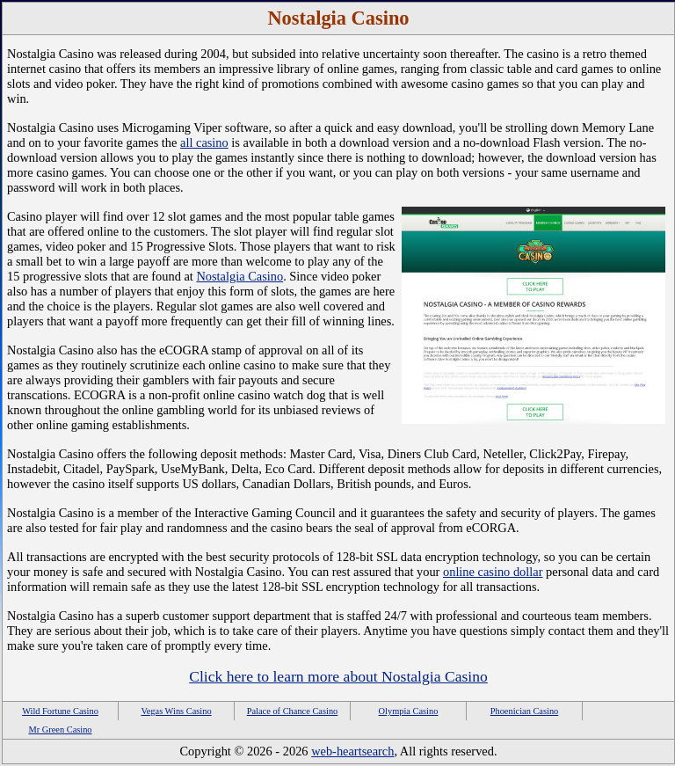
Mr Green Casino (59, 729)
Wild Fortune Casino (60, 711)
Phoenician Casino (524, 711)
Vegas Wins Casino (176, 711)
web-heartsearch (352, 751)
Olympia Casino (409, 711)
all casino (204, 142)
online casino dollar (493, 572)
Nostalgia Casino (239, 276)
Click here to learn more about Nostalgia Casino (338, 676)
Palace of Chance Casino (292, 711)
